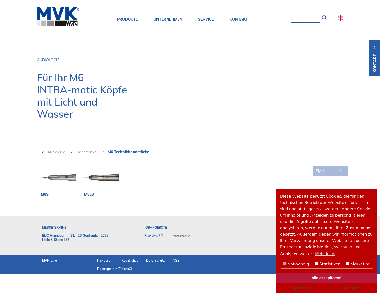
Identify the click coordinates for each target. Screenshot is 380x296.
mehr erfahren (181, 257)
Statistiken (327, 263)
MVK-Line (49, 282)
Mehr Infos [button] (325, 253)
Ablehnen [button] (352, 288)
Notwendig (296, 263)
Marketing (358, 263)
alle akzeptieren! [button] (326, 278)
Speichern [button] (301, 288)
